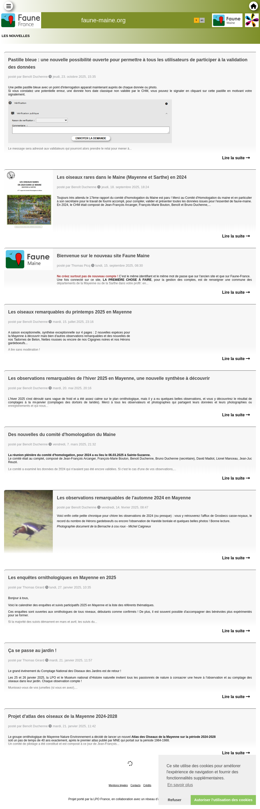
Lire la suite (236, 158)
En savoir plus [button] (180, 785)
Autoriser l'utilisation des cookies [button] (223, 800)
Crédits (147, 785)
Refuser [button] (175, 800)
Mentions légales (118, 785)
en (202, 20)
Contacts (135, 785)
